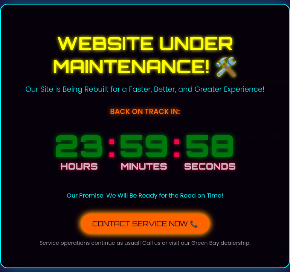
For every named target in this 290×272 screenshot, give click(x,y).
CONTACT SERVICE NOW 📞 (145, 223)
